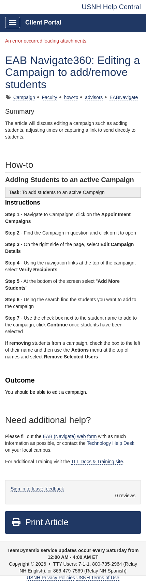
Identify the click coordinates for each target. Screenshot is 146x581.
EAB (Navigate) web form (70, 436)
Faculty (49, 97)
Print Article (40, 522)
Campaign (24, 97)
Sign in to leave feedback (37, 488)
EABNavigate (124, 97)
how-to (71, 97)
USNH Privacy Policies (51, 577)
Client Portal (43, 22)
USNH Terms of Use (97, 577)
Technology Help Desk (110, 443)
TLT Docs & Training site (97, 461)
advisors (94, 97)
